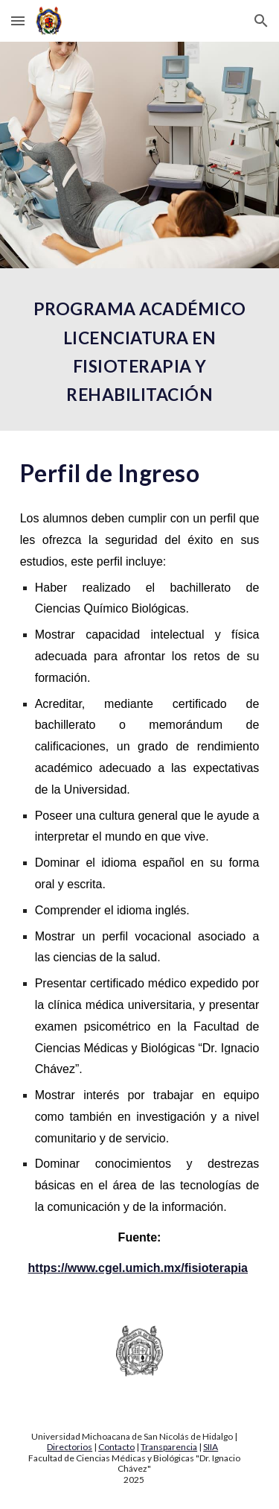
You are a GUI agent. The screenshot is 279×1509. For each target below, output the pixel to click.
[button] (18, 20)
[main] (140, 349)
